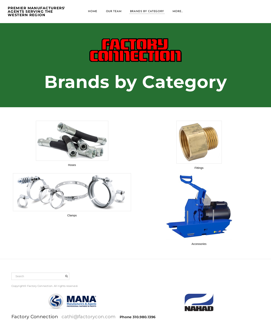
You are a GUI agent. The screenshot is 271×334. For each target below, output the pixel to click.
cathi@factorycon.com (89, 316)
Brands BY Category (147, 11)
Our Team (114, 11)
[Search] (40, 276)
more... (178, 11)
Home (92, 11)
